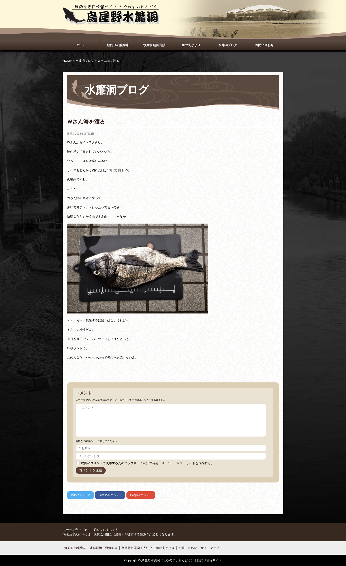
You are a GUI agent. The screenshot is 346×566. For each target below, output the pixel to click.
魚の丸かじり (191, 45)
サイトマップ (210, 548)
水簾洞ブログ (227, 45)
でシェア (80, 495)
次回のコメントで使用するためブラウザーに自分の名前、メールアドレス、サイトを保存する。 (147, 463)
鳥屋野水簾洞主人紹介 (136, 548)
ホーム (81, 45)
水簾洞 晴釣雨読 (154, 45)
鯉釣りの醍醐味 (118, 45)
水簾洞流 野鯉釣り (104, 548)
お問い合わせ (264, 45)
